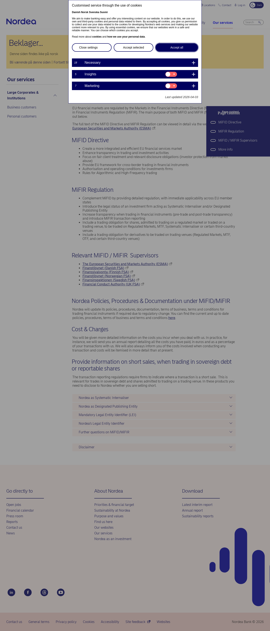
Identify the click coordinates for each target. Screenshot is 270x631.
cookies (97, 36)
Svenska (94, 12)
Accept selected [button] (133, 47)
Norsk (84, 12)
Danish (76, 12)
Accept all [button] (176, 47)
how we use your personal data (126, 36)
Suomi (104, 12)
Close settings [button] (88, 47)
